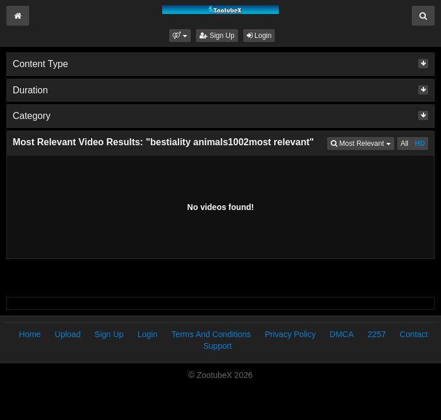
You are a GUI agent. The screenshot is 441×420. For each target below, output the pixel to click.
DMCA (342, 334)
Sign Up (217, 36)
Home (30, 334)
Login (259, 36)
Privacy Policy (290, 334)
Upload (67, 334)
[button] (180, 35)
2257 (377, 334)
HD (420, 143)
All (404, 143)
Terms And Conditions (211, 334)
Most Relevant (362, 143)
